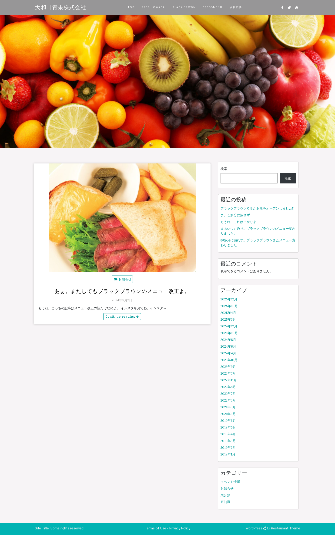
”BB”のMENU (212, 7)
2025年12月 (229, 299)
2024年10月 (229, 333)
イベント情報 (230, 482)
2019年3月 (228, 441)
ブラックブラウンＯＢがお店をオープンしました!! (257, 208)
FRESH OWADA (153, 7)
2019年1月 (228, 454)
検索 (224, 169)
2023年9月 (228, 367)
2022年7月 (228, 394)
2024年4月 (228, 353)
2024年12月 (229, 326)
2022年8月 (228, 387)
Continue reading (122, 316)
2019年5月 (228, 427)
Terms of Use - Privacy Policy (167, 528)
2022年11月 (229, 380)
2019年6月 (228, 421)
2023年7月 (228, 373)
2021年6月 (228, 407)
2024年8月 (228, 340)
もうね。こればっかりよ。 (240, 222)
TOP (131, 7)
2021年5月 (228, 414)
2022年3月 (228, 400)
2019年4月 (228, 434)
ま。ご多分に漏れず (235, 215)
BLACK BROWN (184, 7)
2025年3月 (228, 319)
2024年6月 (228, 346)
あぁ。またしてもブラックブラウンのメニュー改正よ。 (122, 291)
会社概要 (236, 7)
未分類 (225, 495)
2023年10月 (229, 360)
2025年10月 (229, 306)
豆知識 (225, 502)
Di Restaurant (275, 528)
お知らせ (124, 279)
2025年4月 (228, 313)
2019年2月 (228, 447)
